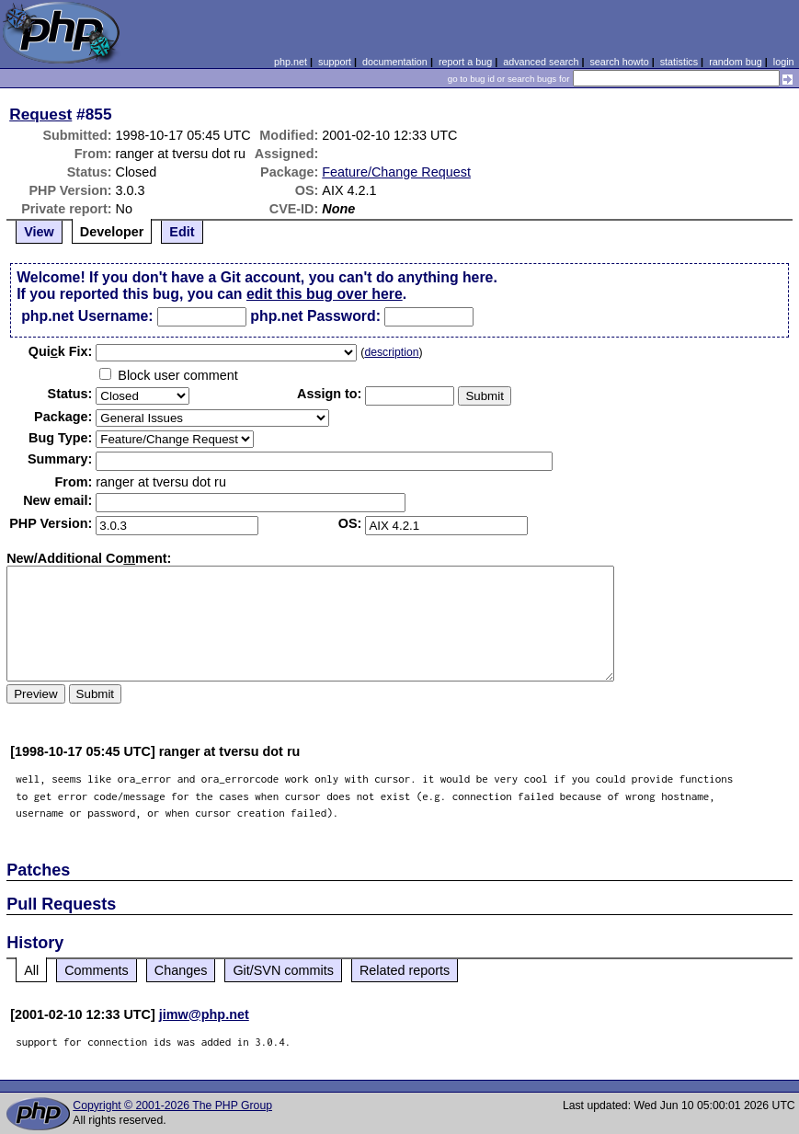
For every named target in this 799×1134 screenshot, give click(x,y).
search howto (618, 61)
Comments (96, 970)
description (391, 352)
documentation (395, 61)
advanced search (540, 61)
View (39, 231)
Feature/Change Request (396, 172)
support (334, 61)
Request (40, 114)
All (31, 970)
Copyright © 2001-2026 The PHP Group (172, 1105)
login (783, 61)
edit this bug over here (324, 294)
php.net (290, 61)
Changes (181, 970)
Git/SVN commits (283, 970)
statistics (679, 61)
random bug (735, 61)
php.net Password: (315, 316)
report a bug (465, 61)
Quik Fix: (61, 351)
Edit (181, 231)
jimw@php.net (204, 1014)
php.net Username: (87, 316)
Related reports (405, 970)
